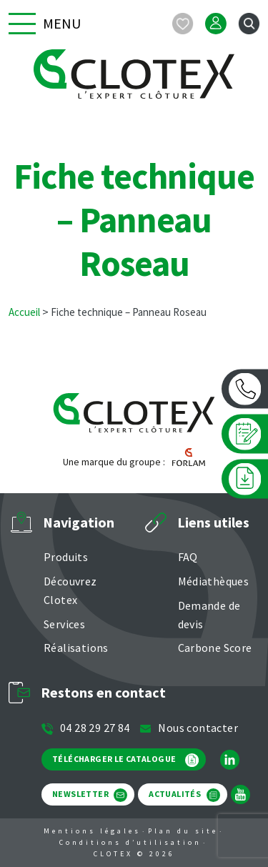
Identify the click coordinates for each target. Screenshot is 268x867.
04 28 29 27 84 (85, 727)
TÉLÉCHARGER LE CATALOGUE (125, 760)
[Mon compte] (216, 23)
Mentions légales (92, 831)
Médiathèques (213, 581)
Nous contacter (188, 727)
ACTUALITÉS (184, 795)
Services (64, 624)
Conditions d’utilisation (130, 842)
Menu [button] (45, 23)
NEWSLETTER (89, 795)
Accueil (24, 312)
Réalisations (76, 647)
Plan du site (183, 831)
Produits (66, 557)
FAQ (188, 557)
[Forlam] (185, 461)
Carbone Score (215, 647)
